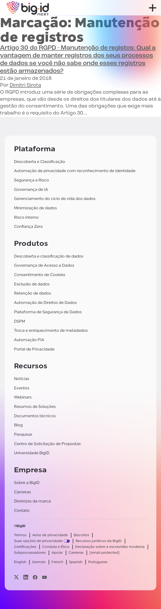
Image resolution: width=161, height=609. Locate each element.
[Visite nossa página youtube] (44, 577)
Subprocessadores (30, 553)
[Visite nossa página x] (16, 577)
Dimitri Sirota (25, 85)
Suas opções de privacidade (38, 541)
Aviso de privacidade (50, 535)
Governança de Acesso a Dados (44, 265)
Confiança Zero (28, 226)
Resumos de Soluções (35, 406)
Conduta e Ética (55, 547)
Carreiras (22, 492)
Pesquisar (23, 434)
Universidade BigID (31, 453)
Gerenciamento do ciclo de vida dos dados (54, 198)
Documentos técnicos (35, 416)
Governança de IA (31, 189)
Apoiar (57, 553)
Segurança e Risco (31, 180)
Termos (20, 535)
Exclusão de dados (32, 284)
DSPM (19, 321)
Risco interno (26, 217)
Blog (18, 425)
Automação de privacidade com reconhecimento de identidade (74, 171)
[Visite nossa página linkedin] (25, 577)
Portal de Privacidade (34, 349)
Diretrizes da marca (32, 501)
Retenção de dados (32, 293)
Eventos (21, 388)
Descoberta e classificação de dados (48, 256)
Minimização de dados (35, 208)
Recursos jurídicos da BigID (99, 541)
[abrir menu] (152, 7)
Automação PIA (29, 340)
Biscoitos (81, 535)
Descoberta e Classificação (39, 161)
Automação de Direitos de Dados (45, 302)
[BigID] (28, 7)
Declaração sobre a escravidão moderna (110, 547)
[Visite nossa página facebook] (35, 577)
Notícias (21, 378)
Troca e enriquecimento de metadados (51, 330)
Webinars (23, 397)
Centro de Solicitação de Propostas (47, 444)
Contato (21, 510)
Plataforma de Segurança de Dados (48, 312)
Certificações (25, 547)
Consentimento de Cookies (39, 275)
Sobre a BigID (27, 482)
